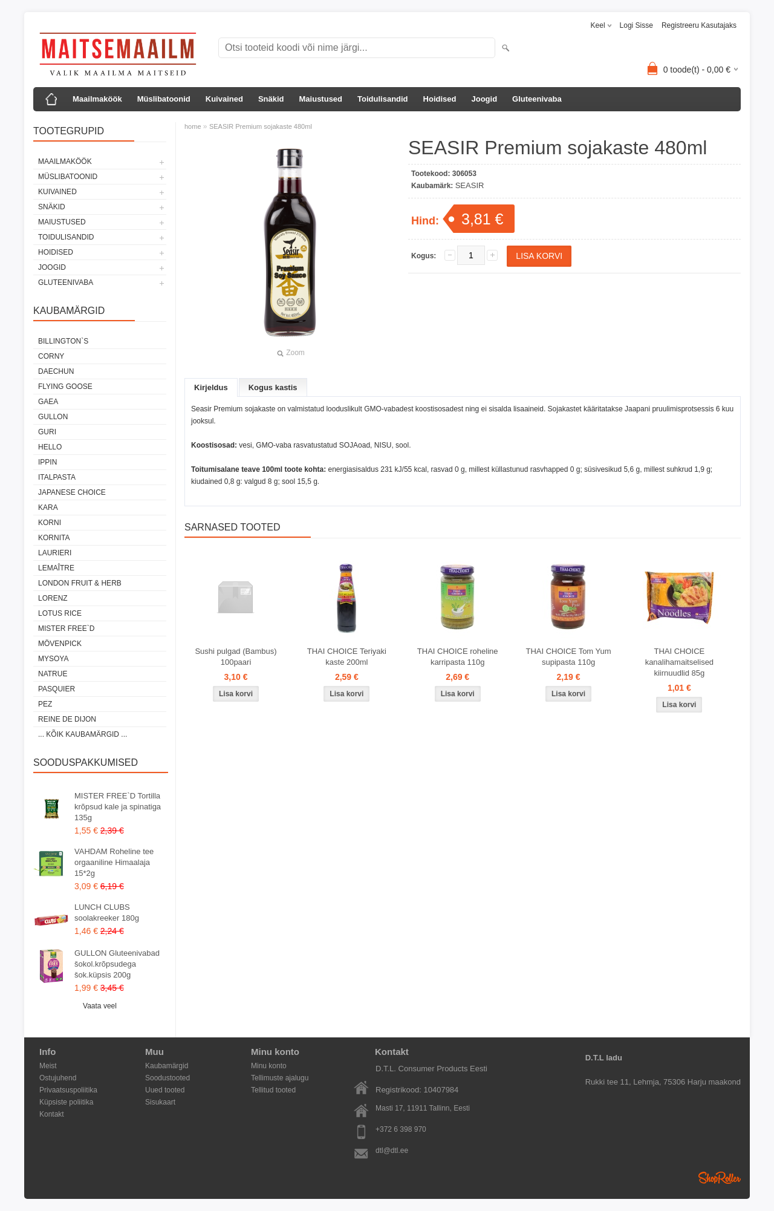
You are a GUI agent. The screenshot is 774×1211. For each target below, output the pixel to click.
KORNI (49, 522)
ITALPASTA (57, 477)
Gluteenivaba (537, 98)
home (192, 126)
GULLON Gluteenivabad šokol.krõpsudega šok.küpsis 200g (117, 963)
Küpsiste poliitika (66, 1102)
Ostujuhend (57, 1078)
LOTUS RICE (60, 613)
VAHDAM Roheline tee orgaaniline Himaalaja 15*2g (114, 862)
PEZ (45, 704)
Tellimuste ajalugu (279, 1078)
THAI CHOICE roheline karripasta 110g (457, 657)
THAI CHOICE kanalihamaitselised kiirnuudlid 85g (679, 662)
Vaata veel (100, 1006)
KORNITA (54, 538)
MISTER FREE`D (66, 628)
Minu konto (269, 1066)
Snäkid (271, 98)
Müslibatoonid (163, 98)
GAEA (48, 401)
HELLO (50, 447)
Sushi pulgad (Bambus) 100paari (235, 657)
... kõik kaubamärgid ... (82, 734)
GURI (47, 432)
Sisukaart (160, 1102)
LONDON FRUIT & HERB (80, 583)
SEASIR (469, 185)
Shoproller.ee (719, 1178)
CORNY (51, 356)
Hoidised (440, 98)
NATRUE (52, 674)
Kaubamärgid (166, 1066)
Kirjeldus (211, 387)
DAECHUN (56, 371)
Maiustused (321, 98)
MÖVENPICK (60, 643)
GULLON (53, 417)
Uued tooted (164, 1090)
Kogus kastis (273, 387)
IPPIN (47, 462)
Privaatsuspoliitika (68, 1090)
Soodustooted (167, 1078)
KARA (48, 507)
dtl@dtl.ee (392, 1150)
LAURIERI (54, 553)
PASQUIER (56, 689)
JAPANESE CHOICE (72, 492)
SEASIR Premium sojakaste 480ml (260, 126)
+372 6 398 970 (401, 1129)
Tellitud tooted (273, 1090)
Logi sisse (636, 25)
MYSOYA (53, 658)
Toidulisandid (382, 98)
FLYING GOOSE (65, 386)
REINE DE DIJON (67, 719)
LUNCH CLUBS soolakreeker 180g (106, 912)
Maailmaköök (97, 98)
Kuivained (224, 98)
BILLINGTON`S (63, 341)
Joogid (484, 98)
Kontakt (51, 1114)
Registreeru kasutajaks (699, 25)
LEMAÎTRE (56, 568)
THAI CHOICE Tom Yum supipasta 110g (568, 657)
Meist (48, 1066)
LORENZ (53, 598)
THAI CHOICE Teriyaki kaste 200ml (346, 657)
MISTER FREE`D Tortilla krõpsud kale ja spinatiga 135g (117, 806)
